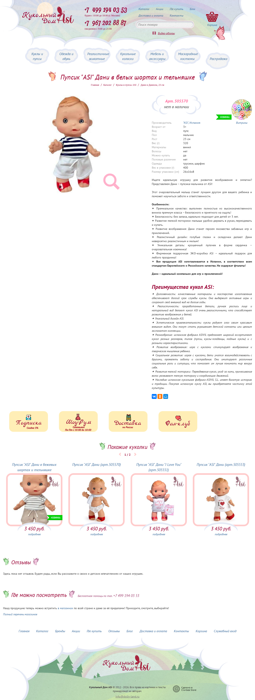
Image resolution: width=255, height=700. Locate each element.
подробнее (34, 534)
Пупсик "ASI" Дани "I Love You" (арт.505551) (158, 467)
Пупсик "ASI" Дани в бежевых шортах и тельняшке (34, 467)
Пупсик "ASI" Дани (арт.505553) (221, 464)
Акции (159, 9)
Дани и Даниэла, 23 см (152, 84)
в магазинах (65, 608)
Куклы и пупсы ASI (126, 84)
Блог (192, 9)
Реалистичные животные (98, 56)
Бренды (60, 631)
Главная (95, 84)
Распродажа (218, 59)
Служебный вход (225, 631)
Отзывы (114, 631)
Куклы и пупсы (37, 56)
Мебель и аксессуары (157, 56)
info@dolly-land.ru (127, 696)
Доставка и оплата (151, 15)
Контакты (176, 15)
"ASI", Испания (191, 123)
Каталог (144, 9)
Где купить (176, 9)
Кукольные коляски (128, 56)
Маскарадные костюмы (188, 56)
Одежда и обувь (66, 56)
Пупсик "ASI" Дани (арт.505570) (96, 464)
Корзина (201, 631)
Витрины (241, 123)
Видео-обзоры (166, 33)
